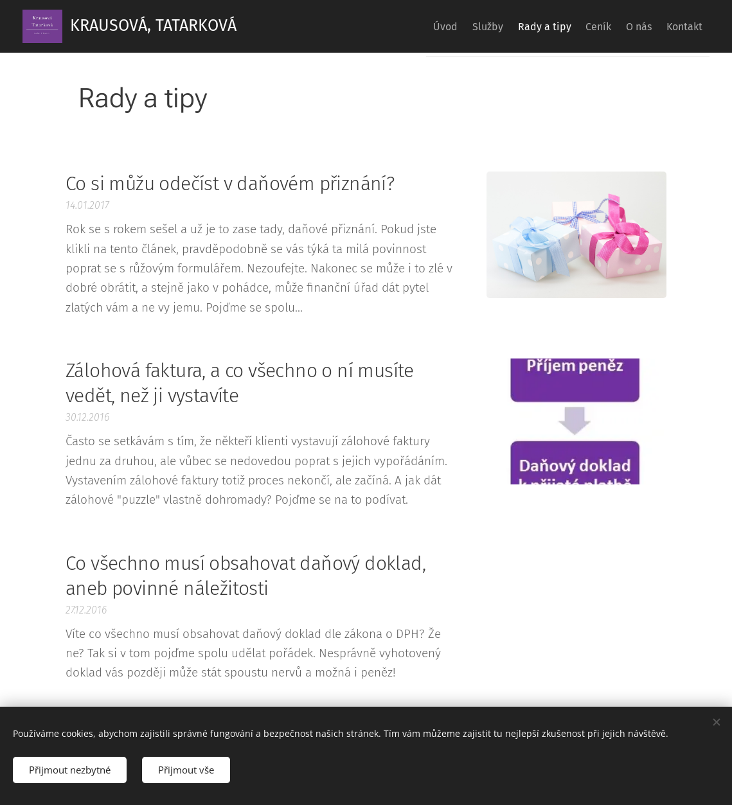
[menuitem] (398, 26)
